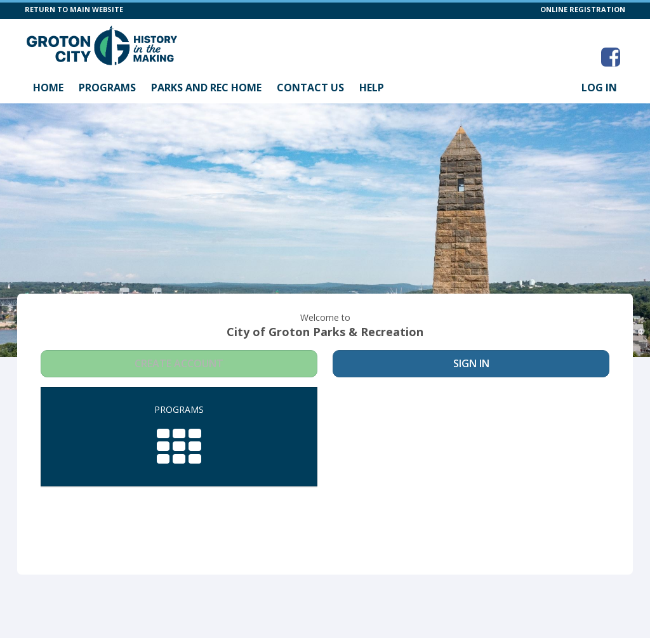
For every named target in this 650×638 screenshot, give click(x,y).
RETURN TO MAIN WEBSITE (74, 9)
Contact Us (310, 87)
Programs (107, 87)
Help (371, 87)
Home (48, 87)
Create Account (179, 363)
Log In (599, 87)
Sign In (471, 363)
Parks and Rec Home (206, 87)
